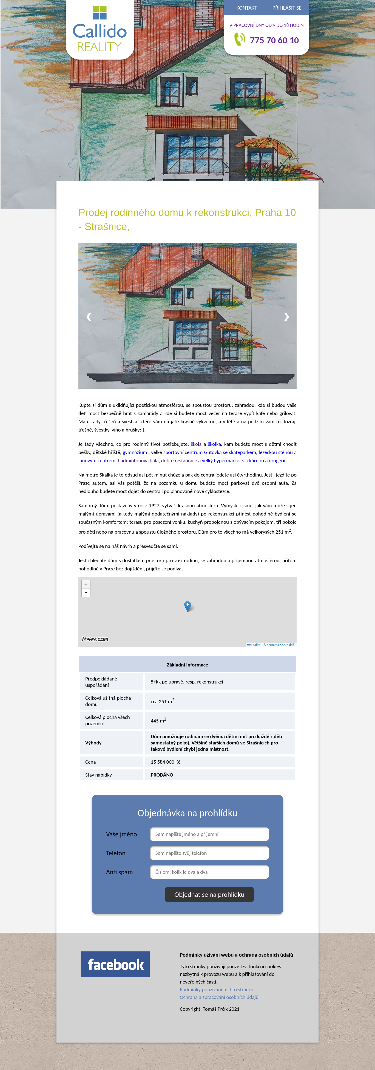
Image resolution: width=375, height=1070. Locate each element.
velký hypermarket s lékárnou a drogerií (243, 460)
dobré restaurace (179, 460)
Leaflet (253, 645)
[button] (187, 606)
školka (214, 444)
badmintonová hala (138, 460)
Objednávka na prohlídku (187, 813)
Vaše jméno (121, 834)
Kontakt (246, 7)
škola (196, 444)
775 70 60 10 (274, 40)
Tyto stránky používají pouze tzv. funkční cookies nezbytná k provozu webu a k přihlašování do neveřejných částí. (230, 974)
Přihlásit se (287, 7)
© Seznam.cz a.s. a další (279, 645)
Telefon (116, 853)
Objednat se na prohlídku (209, 894)
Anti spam (119, 872)
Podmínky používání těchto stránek (217, 989)
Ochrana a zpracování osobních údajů (219, 997)
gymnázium (136, 452)
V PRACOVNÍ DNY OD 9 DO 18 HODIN (266, 25)
